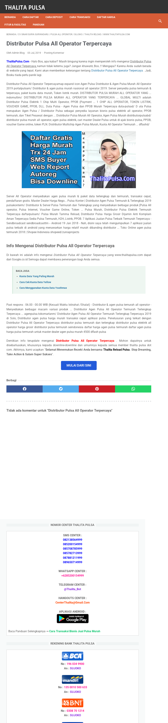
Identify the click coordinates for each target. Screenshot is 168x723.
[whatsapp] (96, 467)
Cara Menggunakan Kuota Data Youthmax (43, 348)
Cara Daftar (32, 12)
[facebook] (19, 467)
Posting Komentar (54, 62)
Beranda (12, 12)
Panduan (40, 19)
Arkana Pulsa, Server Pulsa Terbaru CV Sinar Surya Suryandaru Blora (140, 547)
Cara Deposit (56, 12)
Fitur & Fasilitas (17, 19)
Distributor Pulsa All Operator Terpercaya (32, 89)
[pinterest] (71, 467)
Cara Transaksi (82, 12)
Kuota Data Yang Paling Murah (36, 336)
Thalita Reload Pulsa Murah (72, 717)
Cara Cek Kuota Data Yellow (35, 342)
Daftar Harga (108, 12)
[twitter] (45, 467)
